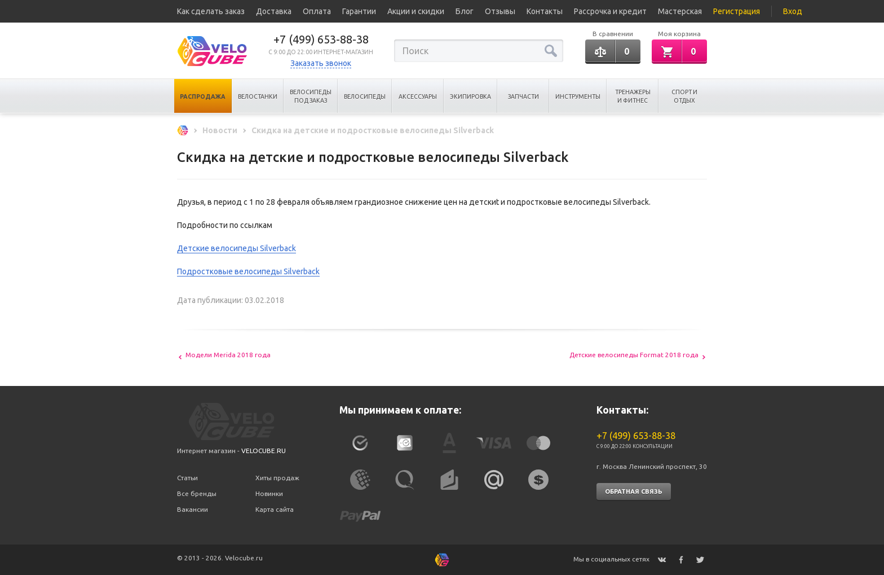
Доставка (273, 11)
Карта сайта (274, 509)
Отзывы (500, 11)
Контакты (545, 11)
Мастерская (680, 11)
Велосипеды (365, 96)
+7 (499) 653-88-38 (321, 39)
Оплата (317, 11)
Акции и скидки (415, 11)
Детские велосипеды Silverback (236, 248)
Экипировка (470, 96)
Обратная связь (633, 491)
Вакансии (192, 509)
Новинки (269, 493)
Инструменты (577, 96)
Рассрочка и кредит (610, 11)
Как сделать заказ (211, 11)
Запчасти (523, 96)
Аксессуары (418, 96)
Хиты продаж (277, 477)
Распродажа (203, 96)
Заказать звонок (320, 63)
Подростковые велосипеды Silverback (248, 271)
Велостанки (257, 96)
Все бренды (196, 493)
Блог (465, 11)
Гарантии (359, 11)
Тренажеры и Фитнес (633, 96)
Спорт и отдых (684, 96)
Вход (792, 11)
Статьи (187, 477)
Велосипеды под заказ (311, 96)
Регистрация (736, 11)
